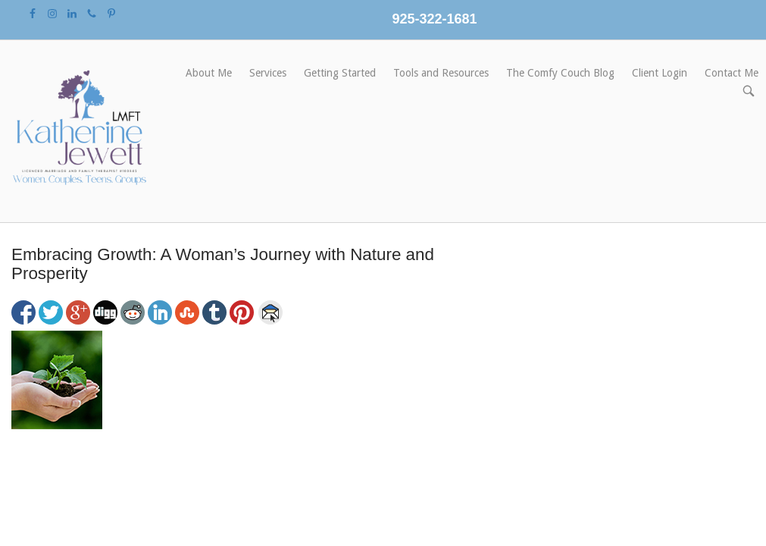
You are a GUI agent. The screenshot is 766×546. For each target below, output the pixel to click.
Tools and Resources (441, 73)
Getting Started (340, 73)
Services (267, 73)
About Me (209, 73)
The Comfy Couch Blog (560, 73)
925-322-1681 (434, 19)
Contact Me (731, 73)
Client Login (659, 73)
